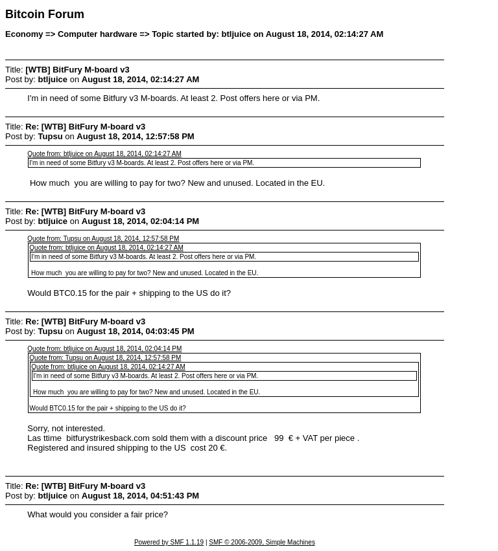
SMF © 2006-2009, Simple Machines (262, 542)
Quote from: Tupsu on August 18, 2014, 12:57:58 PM (103, 238)
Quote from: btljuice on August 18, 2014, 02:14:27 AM (104, 153)
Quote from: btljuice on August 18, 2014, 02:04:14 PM (104, 348)
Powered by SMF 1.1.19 (169, 542)
